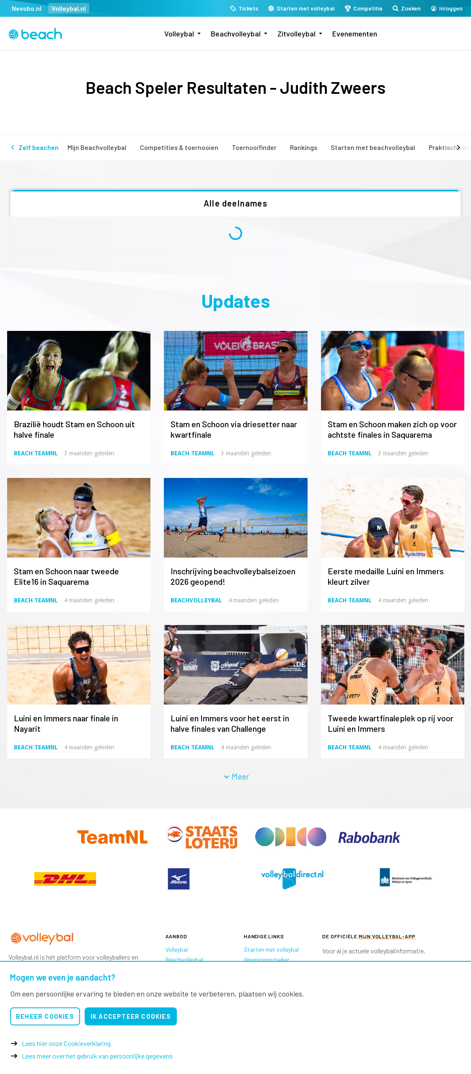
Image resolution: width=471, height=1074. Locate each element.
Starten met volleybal (271, 949)
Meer (236, 776)
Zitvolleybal (296, 33)
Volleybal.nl (69, 8)
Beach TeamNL (36, 453)
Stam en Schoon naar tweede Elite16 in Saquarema (66, 576)
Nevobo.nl (26, 8)
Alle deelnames (235, 203)
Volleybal (179, 33)
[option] (65, 879)
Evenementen (354, 33)
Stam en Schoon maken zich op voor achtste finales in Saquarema (392, 429)
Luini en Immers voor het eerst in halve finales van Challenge (230, 723)
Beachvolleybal (236, 33)
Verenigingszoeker (267, 959)
